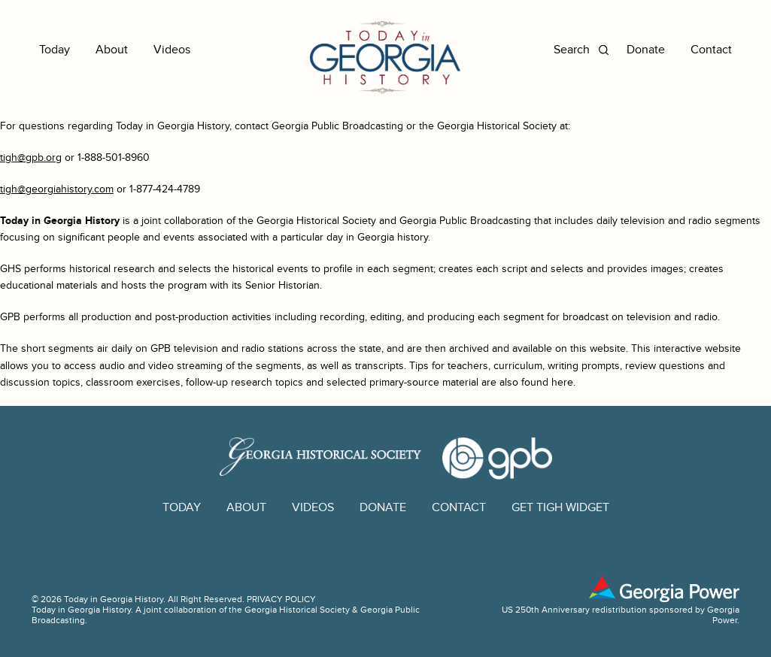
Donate (646, 50)
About (112, 50)
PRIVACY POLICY (281, 599)
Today (54, 50)
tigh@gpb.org (31, 157)
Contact (711, 50)
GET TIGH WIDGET (560, 508)
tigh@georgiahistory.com (57, 189)
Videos (171, 50)
